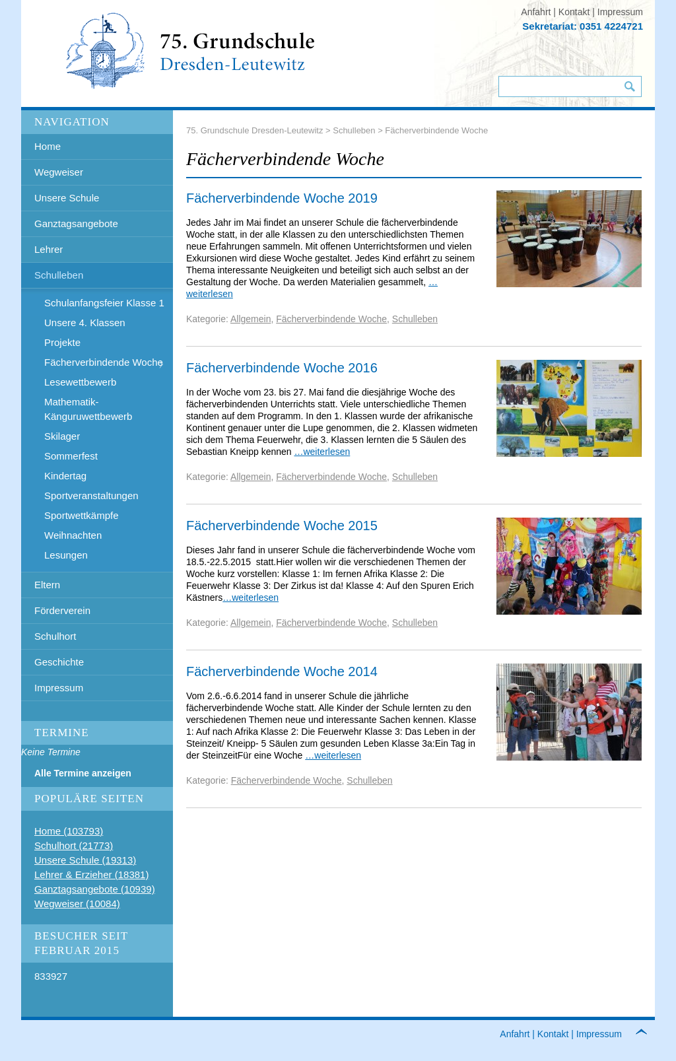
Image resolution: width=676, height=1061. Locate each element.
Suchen (630, 86)
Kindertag (65, 475)
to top (648, 1034)
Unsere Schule (66, 197)
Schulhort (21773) (73, 845)
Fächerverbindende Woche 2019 (282, 198)
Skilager (62, 436)
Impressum (620, 12)
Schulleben (58, 275)
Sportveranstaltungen (91, 495)
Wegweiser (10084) (77, 903)
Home (47, 146)
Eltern (47, 584)
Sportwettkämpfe (81, 515)
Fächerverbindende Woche (103, 362)
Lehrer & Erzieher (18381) (91, 874)
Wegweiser (58, 172)
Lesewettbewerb (80, 382)
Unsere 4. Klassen (84, 322)
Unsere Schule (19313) (85, 860)
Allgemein (250, 319)
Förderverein (62, 610)
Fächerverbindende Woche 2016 (282, 367)
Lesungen (66, 555)
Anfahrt (536, 12)
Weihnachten (73, 535)
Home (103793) (68, 831)
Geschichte (59, 661)
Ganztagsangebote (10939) (94, 889)
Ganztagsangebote (76, 223)
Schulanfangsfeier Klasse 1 (104, 302)
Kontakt (574, 12)
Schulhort (55, 636)
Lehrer (48, 249)
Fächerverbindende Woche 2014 (282, 671)
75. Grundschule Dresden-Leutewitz (254, 130)
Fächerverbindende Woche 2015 (282, 525)
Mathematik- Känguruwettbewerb (88, 409)
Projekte (62, 342)
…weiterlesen (322, 451)
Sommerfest (71, 456)
